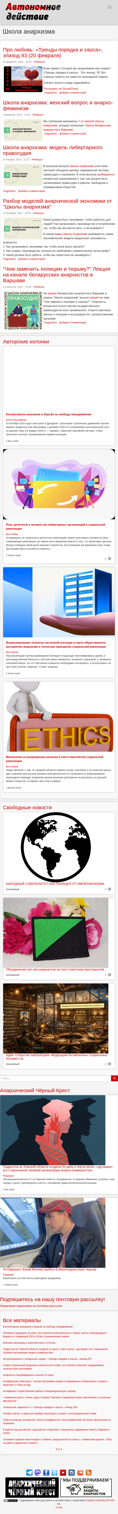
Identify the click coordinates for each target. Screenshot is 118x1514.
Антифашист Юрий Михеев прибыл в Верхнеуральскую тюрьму (49, 1269)
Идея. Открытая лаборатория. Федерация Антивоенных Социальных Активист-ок (56, 1056)
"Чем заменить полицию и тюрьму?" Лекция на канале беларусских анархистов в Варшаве (56, 274)
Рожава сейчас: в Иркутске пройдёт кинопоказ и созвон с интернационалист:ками (49, 1413)
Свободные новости (27, 807)
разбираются (105, 174)
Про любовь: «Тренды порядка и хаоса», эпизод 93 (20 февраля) (53, 52)
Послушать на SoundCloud (60, 88)
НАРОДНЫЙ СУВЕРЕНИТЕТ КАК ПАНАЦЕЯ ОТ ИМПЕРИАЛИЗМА (55, 884)
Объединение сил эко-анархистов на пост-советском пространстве (55, 969)
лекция (94, 297)
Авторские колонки (26, 341)
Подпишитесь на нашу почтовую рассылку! (52, 1299)
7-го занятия (86, 121)
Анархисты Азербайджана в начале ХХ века (28, 1375)
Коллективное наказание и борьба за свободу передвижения (48, 414)
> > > (59, 1449)
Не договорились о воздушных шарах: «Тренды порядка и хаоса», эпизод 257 (47, 1358)
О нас (59, 1507)
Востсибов (12, 534)
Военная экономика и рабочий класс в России (29, 1342)
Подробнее (50, 92)
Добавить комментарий (72, 92)
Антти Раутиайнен (16, 419)
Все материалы (22, 1320)
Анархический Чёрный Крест (35, 1090)
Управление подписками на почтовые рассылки (31, 1305)
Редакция (39, 61)
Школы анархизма (82, 166)
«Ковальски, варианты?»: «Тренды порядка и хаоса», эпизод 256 (40, 1407)
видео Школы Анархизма (71, 234)
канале (52, 293)
